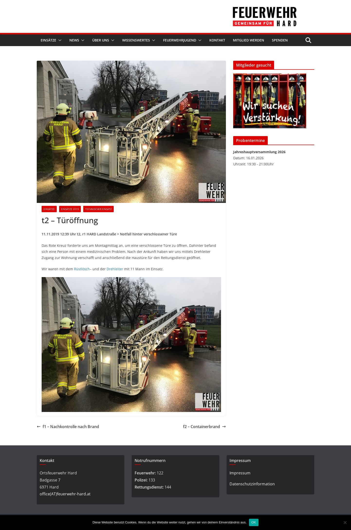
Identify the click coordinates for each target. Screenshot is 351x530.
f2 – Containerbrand (204, 426)
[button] (59, 40)
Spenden (280, 40)
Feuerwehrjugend (179, 40)
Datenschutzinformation (252, 484)
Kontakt (217, 40)
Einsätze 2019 (70, 209)
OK (253, 522)
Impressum (240, 473)
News (74, 40)
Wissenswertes (136, 40)
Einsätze (48, 40)
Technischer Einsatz (98, 209)
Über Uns (100, 40)
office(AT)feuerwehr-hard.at (65, 494)
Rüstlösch (82, 269)
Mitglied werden (248, 40)
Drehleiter (115, 269)
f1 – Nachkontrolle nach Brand (68, 426)
